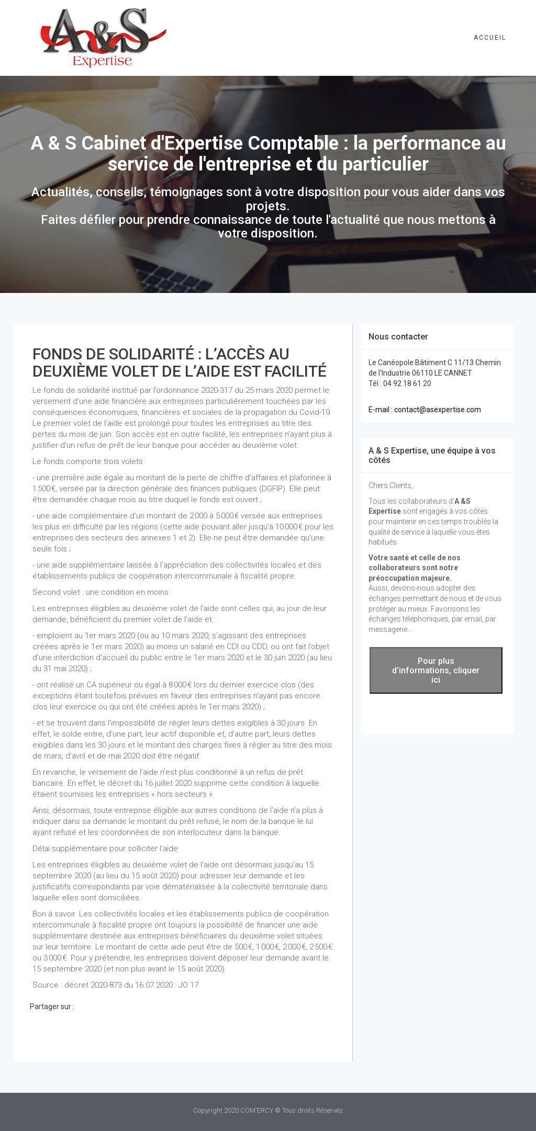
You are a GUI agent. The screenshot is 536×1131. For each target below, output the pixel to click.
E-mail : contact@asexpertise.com (424, 409)
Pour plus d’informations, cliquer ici (435, 670)
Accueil (490, 37)
